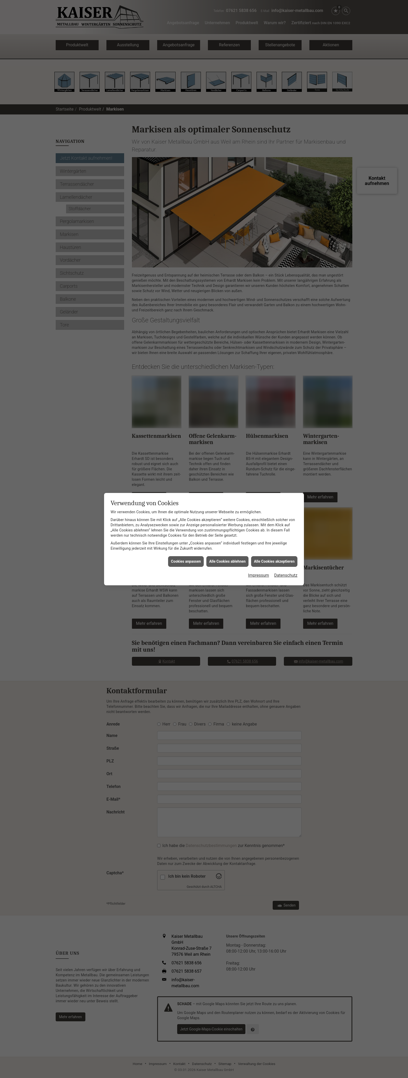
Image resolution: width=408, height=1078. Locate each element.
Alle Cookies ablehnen (227, 528)
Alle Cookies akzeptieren (274, 528)
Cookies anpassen (186, 528)
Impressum (258, 541)
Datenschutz (285, 541)
